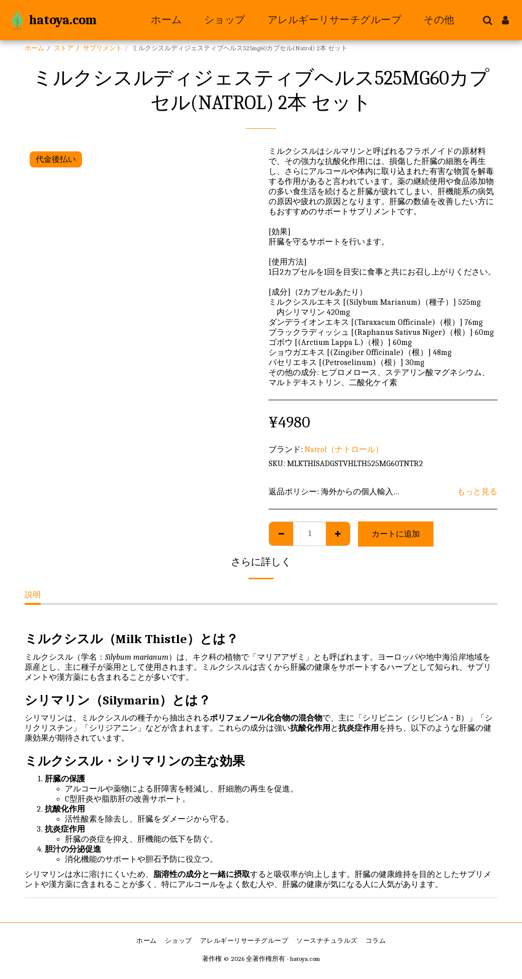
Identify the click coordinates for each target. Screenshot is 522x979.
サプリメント (102, 48)
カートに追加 (396, 534)
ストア (63, 48)
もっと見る (477, 491)
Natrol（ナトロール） (344, 449)
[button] (487, 20)
